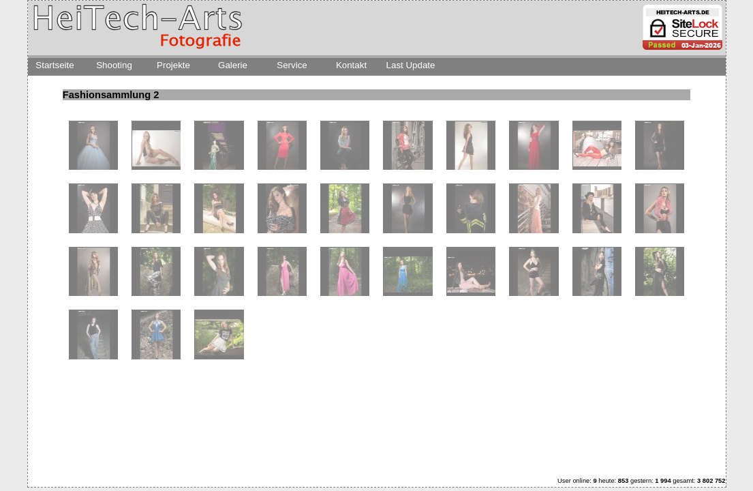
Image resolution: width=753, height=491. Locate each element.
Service (292, 65)
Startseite (54, 65)
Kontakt (351, 65)
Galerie (232, 65)
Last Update (410, 65)
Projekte (173, 65)
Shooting (114, 65)
